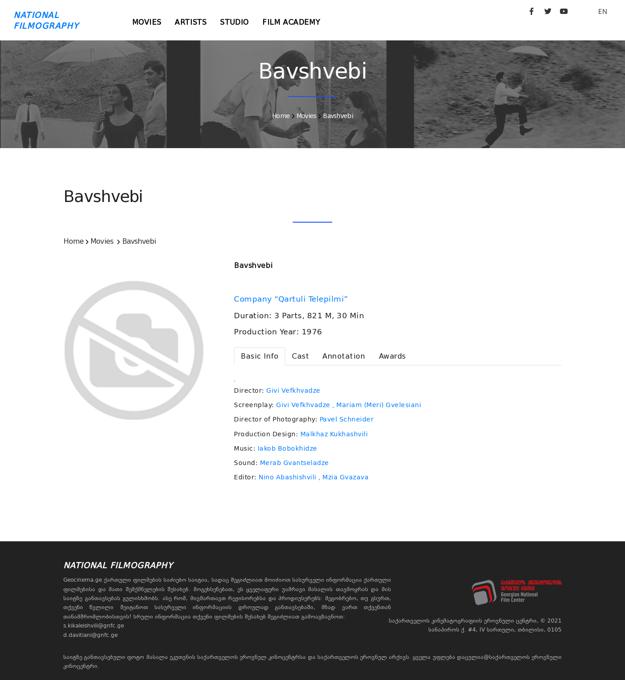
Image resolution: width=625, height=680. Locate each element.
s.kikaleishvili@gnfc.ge (93, 626)
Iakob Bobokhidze (287, 448)
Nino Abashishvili (288, 477)
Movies (147, 22)
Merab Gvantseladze (294, 462)
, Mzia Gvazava (343, 477)
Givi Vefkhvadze (293, 390)
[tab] (259, 356)
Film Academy (291, 22)
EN (602, 11)
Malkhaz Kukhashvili (334, 434)
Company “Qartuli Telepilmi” (292, 298)
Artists (191, 22)
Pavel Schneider (347, 419)
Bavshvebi (338, 115)
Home (281, 115)
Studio (234, 22)
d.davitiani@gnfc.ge (90, 635)
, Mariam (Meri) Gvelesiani (376, 404)
